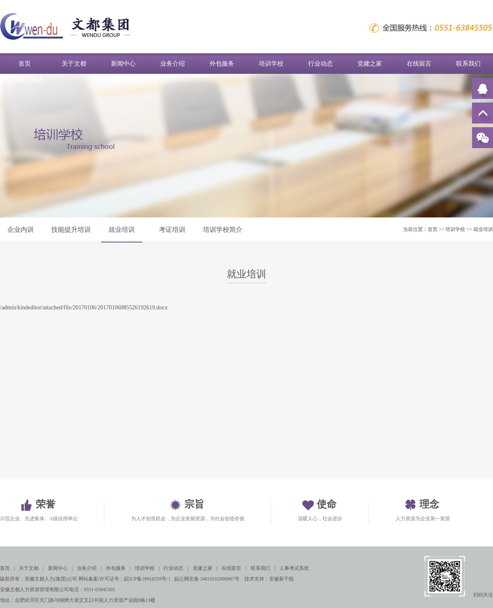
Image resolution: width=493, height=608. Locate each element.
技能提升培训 (71, 229)
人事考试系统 (24, 80)
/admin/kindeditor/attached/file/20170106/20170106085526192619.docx (84, 307)
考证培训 (172, 229)
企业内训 (20, 229)
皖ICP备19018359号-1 (147, 579)
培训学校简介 (222, 229)
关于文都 (74, 63)
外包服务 (222, 63)
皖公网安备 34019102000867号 (207, 579)
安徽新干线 (281, 579)
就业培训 (121, 229)
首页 (24, 63)
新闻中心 (123, 63)
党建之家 (369, 63)
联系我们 (468, 63)
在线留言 (419, 63)
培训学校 (271, 63)
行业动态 (320, 63)
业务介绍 (172, 63)
